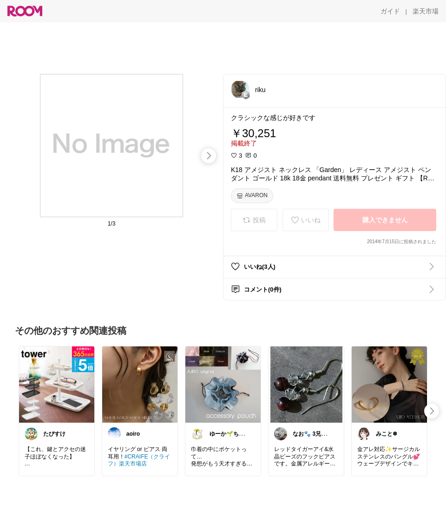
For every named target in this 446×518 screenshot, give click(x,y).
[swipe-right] (208, 155)
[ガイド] (390, 11)
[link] (56, 384)
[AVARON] (252, 195)
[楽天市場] (426, 11)
